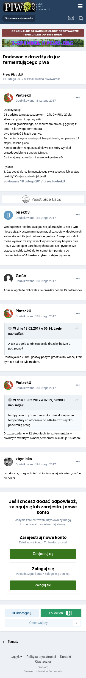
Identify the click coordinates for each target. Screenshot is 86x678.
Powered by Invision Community (43, 671)
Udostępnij (21, 613)
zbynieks (24, 458)
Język (16, 657)
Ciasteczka (43, 661)
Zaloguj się (43, 585)
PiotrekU (17, 74)
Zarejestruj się (43, 554)
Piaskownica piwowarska (44, 79)
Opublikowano (36, 100)
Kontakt (65, 657)
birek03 (23, 212)
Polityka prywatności (41, 657)
